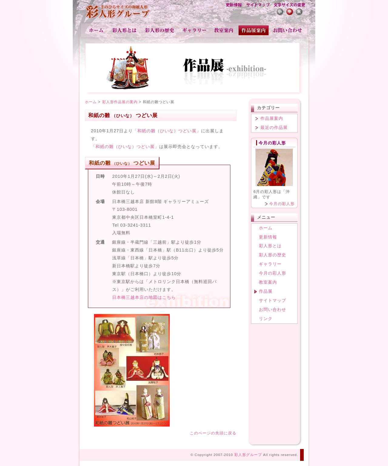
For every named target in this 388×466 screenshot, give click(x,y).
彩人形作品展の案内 (120, 102)
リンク (266, 318)
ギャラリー (194, 30)
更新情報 (233, 5)
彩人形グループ (248, 455)
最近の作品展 (274, 127)
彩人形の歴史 (160, 30)
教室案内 (224, 30)
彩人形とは (125, 30)
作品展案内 (271, 118)
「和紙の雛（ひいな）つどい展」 (167, 130)
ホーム (96, 30)
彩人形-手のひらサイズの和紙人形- (118, 12)
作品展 (253, 30)
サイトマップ (258, 5)
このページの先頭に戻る (213, 433)
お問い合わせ (287, 30)
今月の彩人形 (282, 203)
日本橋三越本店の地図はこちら (144, 297)
